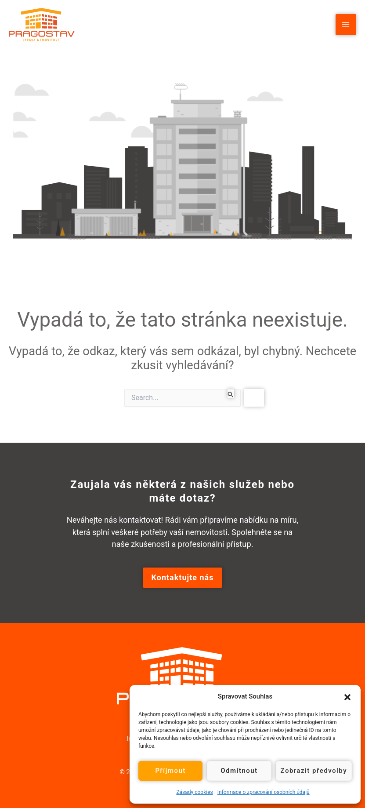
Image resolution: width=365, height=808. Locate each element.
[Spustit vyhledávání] (231, 393)
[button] (347, 696)
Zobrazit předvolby (314, 771)
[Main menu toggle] (346, 24)
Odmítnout (238, 771)
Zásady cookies (194, 792)
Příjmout (170, 771)
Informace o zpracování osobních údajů (263, 792)
